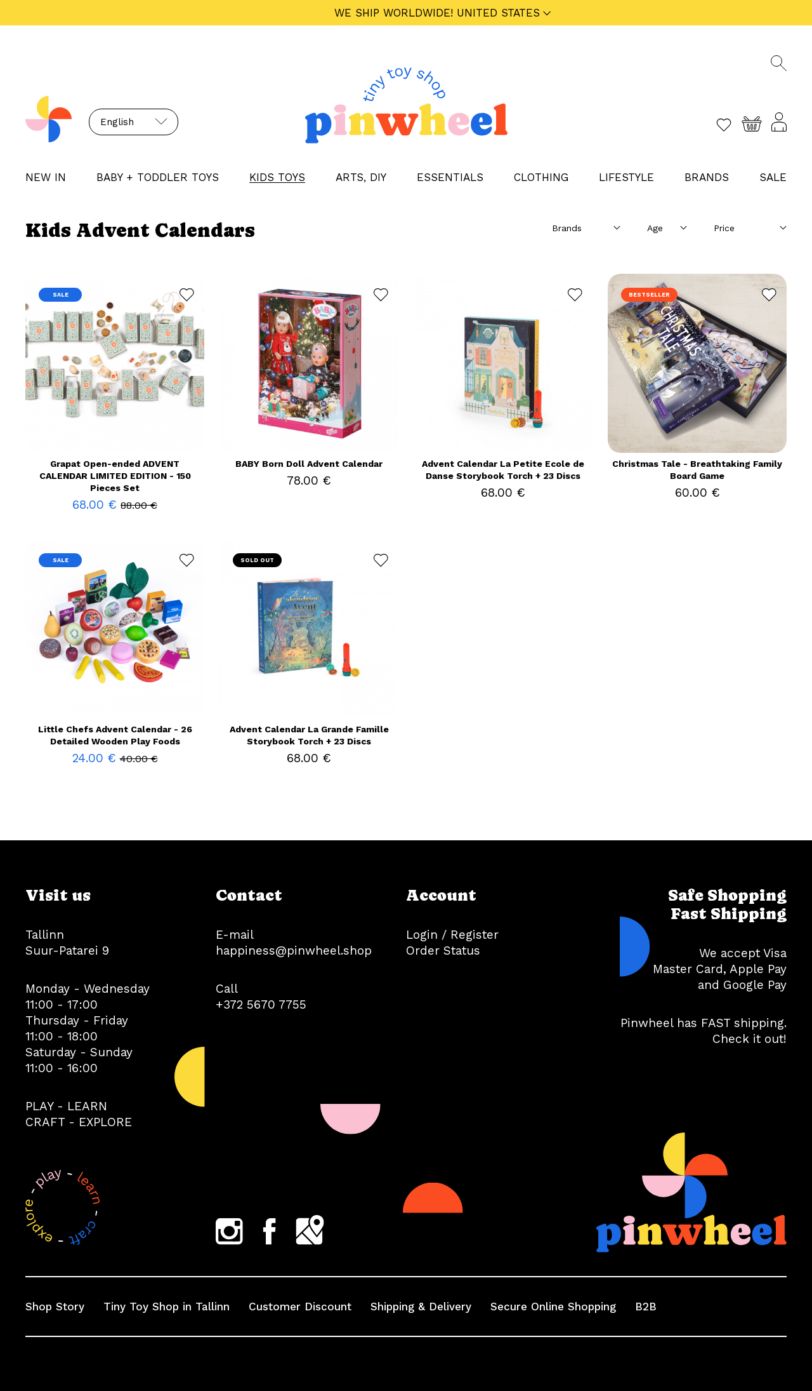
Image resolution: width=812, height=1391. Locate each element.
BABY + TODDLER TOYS (157, 177)
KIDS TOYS (277, 177)
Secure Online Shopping (553, 1306)
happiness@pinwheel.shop (294, 950)
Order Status (443, 950)
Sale (773, 177)
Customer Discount (300, 1306)
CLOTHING (541, 177)
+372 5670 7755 (261, 1004)
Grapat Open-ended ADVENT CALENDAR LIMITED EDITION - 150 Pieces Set (115, 476)
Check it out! (749, 1038)
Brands (706, 177)
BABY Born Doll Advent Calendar (309, 464)
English (117, 122)
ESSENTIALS (450, 177)
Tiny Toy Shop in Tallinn (166, 1306)
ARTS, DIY (361, 177)
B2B (646, 1306)
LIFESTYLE (626, 177)
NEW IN (45, 177)
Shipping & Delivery (420, 1306)
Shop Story (54, 1306)
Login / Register (452, 934)
